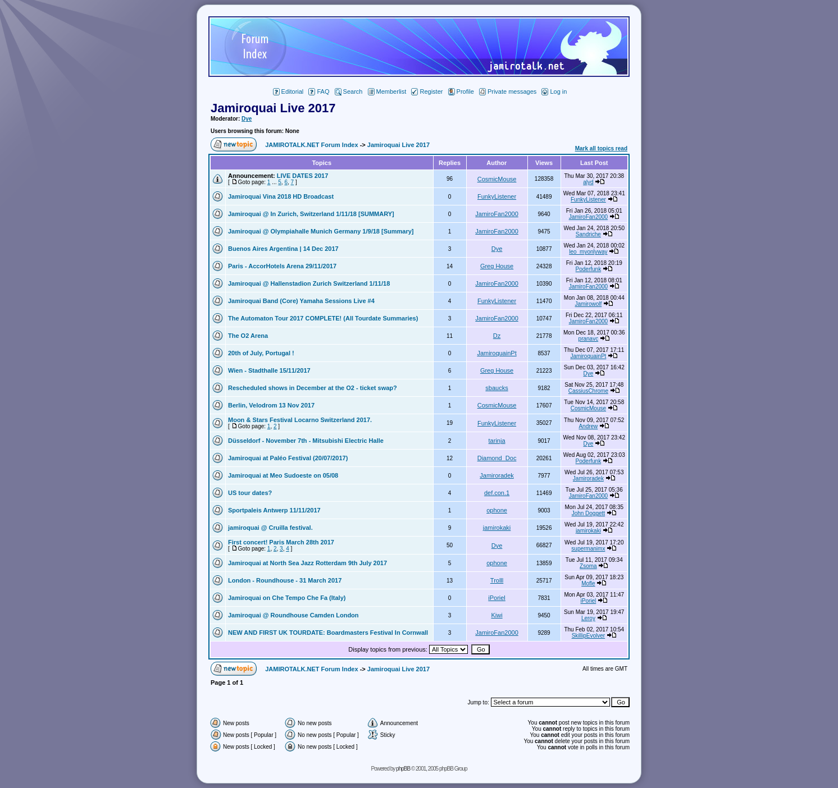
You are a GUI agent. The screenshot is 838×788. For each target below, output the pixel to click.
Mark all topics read (601, 148)
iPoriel (496, 597)
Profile (461, 91)
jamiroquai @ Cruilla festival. (270, 527)
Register (427, 91)
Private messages (507, 91)
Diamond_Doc (497, 458)
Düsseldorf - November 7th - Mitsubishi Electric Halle (306, 440)
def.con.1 (496, 492)
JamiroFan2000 (496, 213)
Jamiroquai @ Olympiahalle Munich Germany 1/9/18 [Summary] (320, 231)
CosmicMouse (497, 179)
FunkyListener (496, 196)
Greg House (496, 266)
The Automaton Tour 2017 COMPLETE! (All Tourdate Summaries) (323, 318)
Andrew (588, 426)
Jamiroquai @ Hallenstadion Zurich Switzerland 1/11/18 (309, 283)
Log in (554, 91)
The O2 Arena (248, 335)
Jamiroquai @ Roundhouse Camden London (293, 615)
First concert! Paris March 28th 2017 (281, 542)
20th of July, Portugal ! (261, 353)
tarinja (497, 440)
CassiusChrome (588, 391)
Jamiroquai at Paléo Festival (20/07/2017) (288, 458)
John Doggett (588, 513)
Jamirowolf (588, 304)
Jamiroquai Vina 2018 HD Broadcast (281, 196)
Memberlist (387, 91)
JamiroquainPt (496, 353)
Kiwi (496, 615)
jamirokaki (497, 527)
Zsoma (588, 566)
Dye (247, 119)
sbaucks (496, 387)
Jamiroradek (497, 475)
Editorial (288, 91)
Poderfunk (589, 269)
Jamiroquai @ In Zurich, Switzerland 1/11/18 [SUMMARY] (311, 213)
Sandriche (588, 234)
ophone (496, 510)
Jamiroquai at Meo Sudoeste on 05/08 (283, 475)
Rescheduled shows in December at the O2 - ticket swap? (312, 387)
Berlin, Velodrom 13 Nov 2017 (271, 405)
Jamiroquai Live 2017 (273, 108)
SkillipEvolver (588, 636)
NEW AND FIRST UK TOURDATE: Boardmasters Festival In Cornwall (328, 632)
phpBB (403, 769)
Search (349, 91)
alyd (588, 182)
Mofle (588, 583)
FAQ (318, 91)
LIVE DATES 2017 (303, 175)
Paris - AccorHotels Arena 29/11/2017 (282, 266)
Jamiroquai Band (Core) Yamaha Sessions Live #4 (301, 300)
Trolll (496, 580)
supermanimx (588, 549)
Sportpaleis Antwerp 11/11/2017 (274, 510)
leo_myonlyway (588, 252)
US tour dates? (250, 492)
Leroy (588, 618)
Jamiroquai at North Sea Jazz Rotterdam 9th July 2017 (307, 563)
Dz (496, 335)
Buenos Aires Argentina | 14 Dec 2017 (283, 248)
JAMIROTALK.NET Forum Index (311, 144)
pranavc (589, 339)
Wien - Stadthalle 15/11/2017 (269, 370)
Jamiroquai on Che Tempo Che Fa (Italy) (286, 597)
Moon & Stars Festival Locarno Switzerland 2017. (300, 419)
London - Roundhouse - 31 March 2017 (284, 580)
